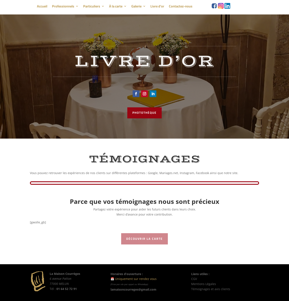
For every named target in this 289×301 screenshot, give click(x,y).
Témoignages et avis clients (210, 289)
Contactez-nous (180, 7)
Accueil (42, 7)
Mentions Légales (204, 284)
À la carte (115, 7)
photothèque (144, 112)
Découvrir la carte (144, 238)
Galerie (136, 7)
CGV (194, 279)
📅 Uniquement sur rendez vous (134, 279)
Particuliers (91, 7)
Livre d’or (157, 7)
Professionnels (63, 7)
